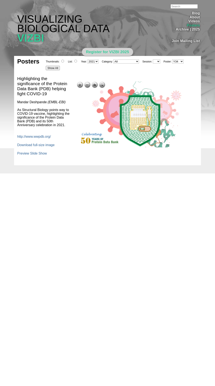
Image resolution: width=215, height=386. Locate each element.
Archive (182, 29)
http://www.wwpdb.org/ (34, 136)
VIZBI (30, 38)
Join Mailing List (186, 41)
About (195, 17)
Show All (52, 68)
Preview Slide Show (32, 153)
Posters (193, 25)
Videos (194, 21)
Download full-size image (36, 145)
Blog (196, 13)
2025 (196, 29)
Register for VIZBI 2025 (107, 52)
